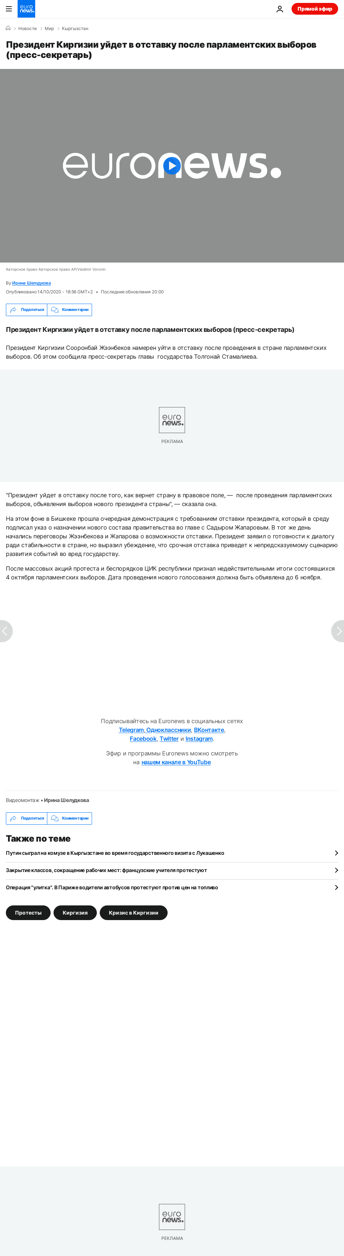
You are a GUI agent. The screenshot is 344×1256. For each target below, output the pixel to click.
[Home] (8, 28)
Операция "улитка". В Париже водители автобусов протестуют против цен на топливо (112, 887)
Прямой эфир (314, 9)
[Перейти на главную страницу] (26, 9)
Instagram (199, 738)
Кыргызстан (75, 28)
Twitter (169, 738)
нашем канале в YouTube (176, 762)
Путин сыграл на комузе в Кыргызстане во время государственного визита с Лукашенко (115, 853)
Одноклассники (168, 729)
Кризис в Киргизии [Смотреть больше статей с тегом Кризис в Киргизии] (133, 912)
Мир (49, 28)
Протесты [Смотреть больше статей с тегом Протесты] (28, 912)
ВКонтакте (209, 729)
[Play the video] (172, 166)
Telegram (131, 729)
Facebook (143, 738)
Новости (27, 28)
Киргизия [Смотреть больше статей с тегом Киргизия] (75, 912)
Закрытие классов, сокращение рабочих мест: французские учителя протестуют (106, 870)
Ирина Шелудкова (31, 283)
